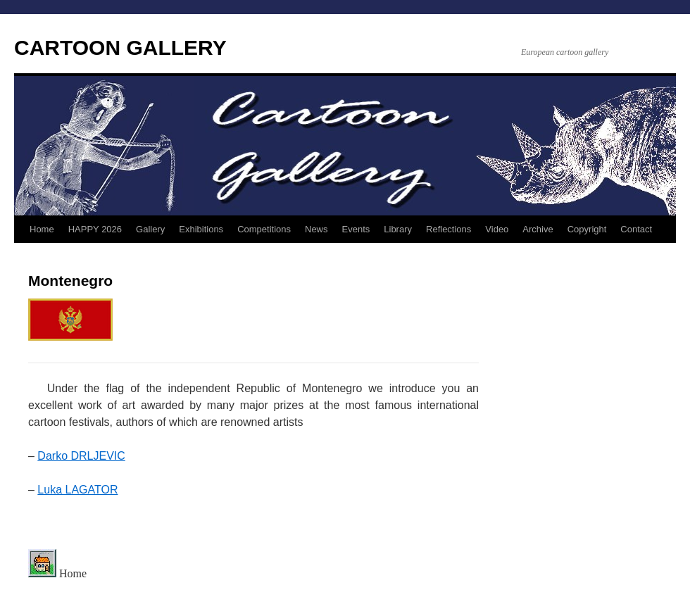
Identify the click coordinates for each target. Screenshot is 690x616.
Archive (537, 229)
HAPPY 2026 (95, 229)
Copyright (587, 229)
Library (398, 229)
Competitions (264, 229)
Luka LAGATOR (77, 490)
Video (496, 229)
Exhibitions (201, 229)
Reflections (448, 229)
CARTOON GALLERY (120, 47)
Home (42, 229)
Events (356, 229)
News (316, 229)
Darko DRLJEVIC (81, 456)
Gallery (150, 229)
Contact (636, 229)
